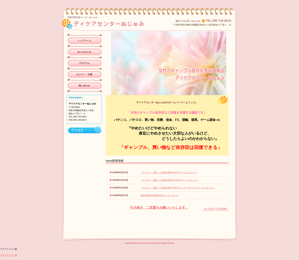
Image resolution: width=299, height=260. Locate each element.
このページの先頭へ (216, 209)
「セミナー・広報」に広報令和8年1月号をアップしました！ (168, 172)
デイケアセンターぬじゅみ (116, 23)
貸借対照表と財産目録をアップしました (159, 195)
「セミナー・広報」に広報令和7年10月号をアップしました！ (169, 180)
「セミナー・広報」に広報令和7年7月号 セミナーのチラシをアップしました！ (177, 188)
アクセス (84, 130)
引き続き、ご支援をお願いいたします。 (159, 207)
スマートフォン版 (8, 255)
